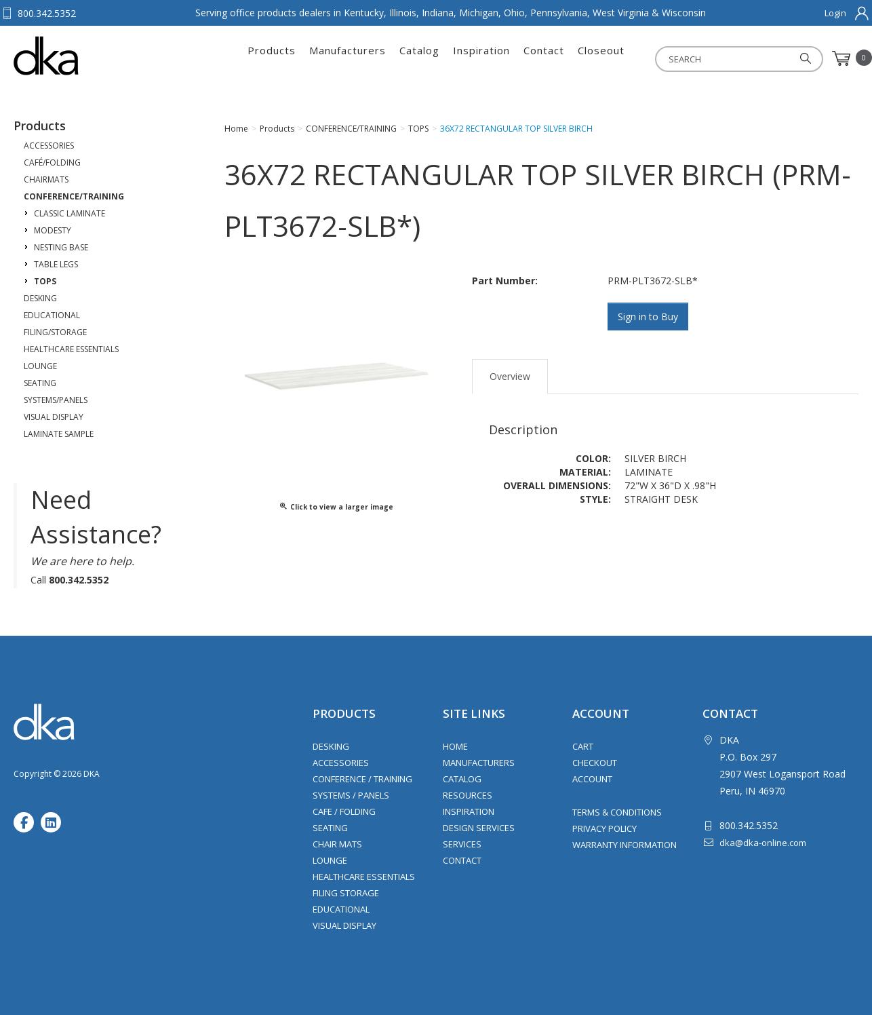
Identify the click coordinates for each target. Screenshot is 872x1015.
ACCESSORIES (49, 145)
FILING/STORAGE (55, 332)
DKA (80, 55)
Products (271, 58)
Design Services (479, 828)
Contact (543, 58)
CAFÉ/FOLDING (52, 162)
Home (455, 746)
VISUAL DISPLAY (53, 417)
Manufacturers (347, 58)
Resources (467, 795)
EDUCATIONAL (52, 315)
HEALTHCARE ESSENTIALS (71, 349)
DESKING (40, 298)
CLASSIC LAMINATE (69, 213)
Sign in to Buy (648, 316)
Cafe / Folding (344, 811)
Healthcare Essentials (364, 876)
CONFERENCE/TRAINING (74, 196)
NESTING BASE (61, 247)
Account (592, 779)
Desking (331, 746)
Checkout (594, 763)
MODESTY (52, 230)
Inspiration (481, 58)
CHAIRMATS (46, 179)
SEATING (40, 383)
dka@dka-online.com (762, 843)
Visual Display (344, 925)
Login (835, 13)
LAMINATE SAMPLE (59, 434)
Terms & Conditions (617, 812)
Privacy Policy (604, 828)
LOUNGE (40, 366)
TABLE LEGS (56, 264)
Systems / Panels (351, 795)
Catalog (419, 58)
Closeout (601, 58)
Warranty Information (624, 845)
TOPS (45, 281)
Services (462, 844)
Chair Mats (337, 844)
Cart (582, 746)
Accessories (341, 763)
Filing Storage (346, 893)
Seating (330, 828)
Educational (341, 909)
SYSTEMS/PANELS (55, 400)
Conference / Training (362, 779)
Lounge (330, 860)
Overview (510, 375)
